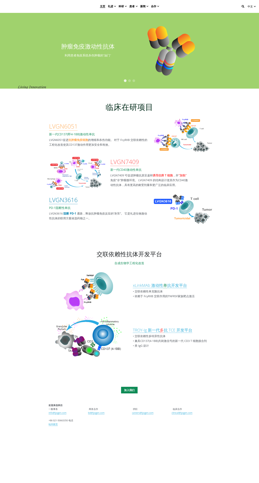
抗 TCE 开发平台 (178, 337)
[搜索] (243, 8)
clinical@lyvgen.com (182, 420)
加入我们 (129, 398)
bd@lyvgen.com (96, 420)
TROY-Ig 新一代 (146, 337)
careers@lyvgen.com (142, 420)
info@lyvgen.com (57, 420)
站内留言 (53, 431)
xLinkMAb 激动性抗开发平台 (160, 293)
